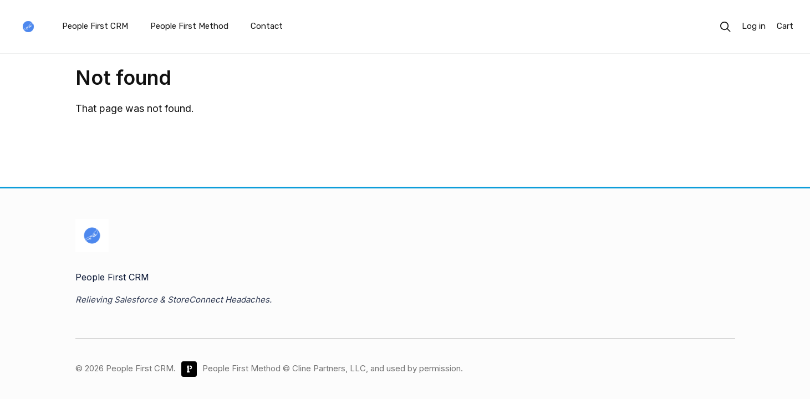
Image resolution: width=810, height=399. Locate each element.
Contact (267, 26)
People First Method (189, 26)
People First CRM (95, 26)
